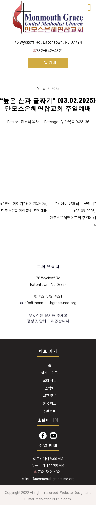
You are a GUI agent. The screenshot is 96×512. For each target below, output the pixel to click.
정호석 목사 (29, 122)
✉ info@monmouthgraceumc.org (48, 479)
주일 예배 (48, 63)
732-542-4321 (48, 51)
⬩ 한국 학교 (48, 403)
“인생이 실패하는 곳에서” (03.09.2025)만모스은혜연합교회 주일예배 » (72, 214)
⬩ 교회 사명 (48, 380)
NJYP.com (61, 499)
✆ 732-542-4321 (48, 296)
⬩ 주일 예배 (48, 411)
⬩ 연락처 (48, 388)
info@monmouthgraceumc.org (49, 303)
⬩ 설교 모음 (48, 396)
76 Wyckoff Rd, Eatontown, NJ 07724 (48, 42)
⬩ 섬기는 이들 (48, 373)
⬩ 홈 (48, 365)
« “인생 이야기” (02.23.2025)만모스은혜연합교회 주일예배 (24, 207)
